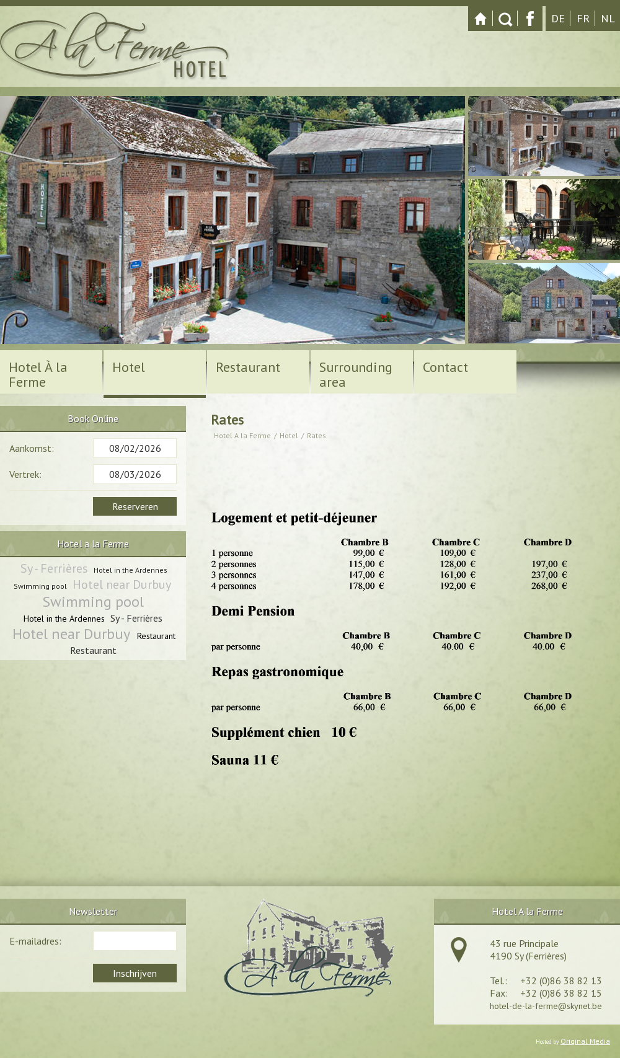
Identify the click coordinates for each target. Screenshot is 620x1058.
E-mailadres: (35, 941)
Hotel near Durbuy (122, 584)
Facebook (530, 18)
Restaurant (156, 635)
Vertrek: (25, 474)
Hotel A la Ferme (242, 435)
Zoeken (505, 18)
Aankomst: (31, 448)
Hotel (289, 435)
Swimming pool (40, 586)
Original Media (585, 1041)
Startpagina (480, 18)
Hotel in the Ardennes (130, 570)
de (558, 18)
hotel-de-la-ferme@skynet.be (546, 1006)
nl (608, 18)
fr (583, 18)
